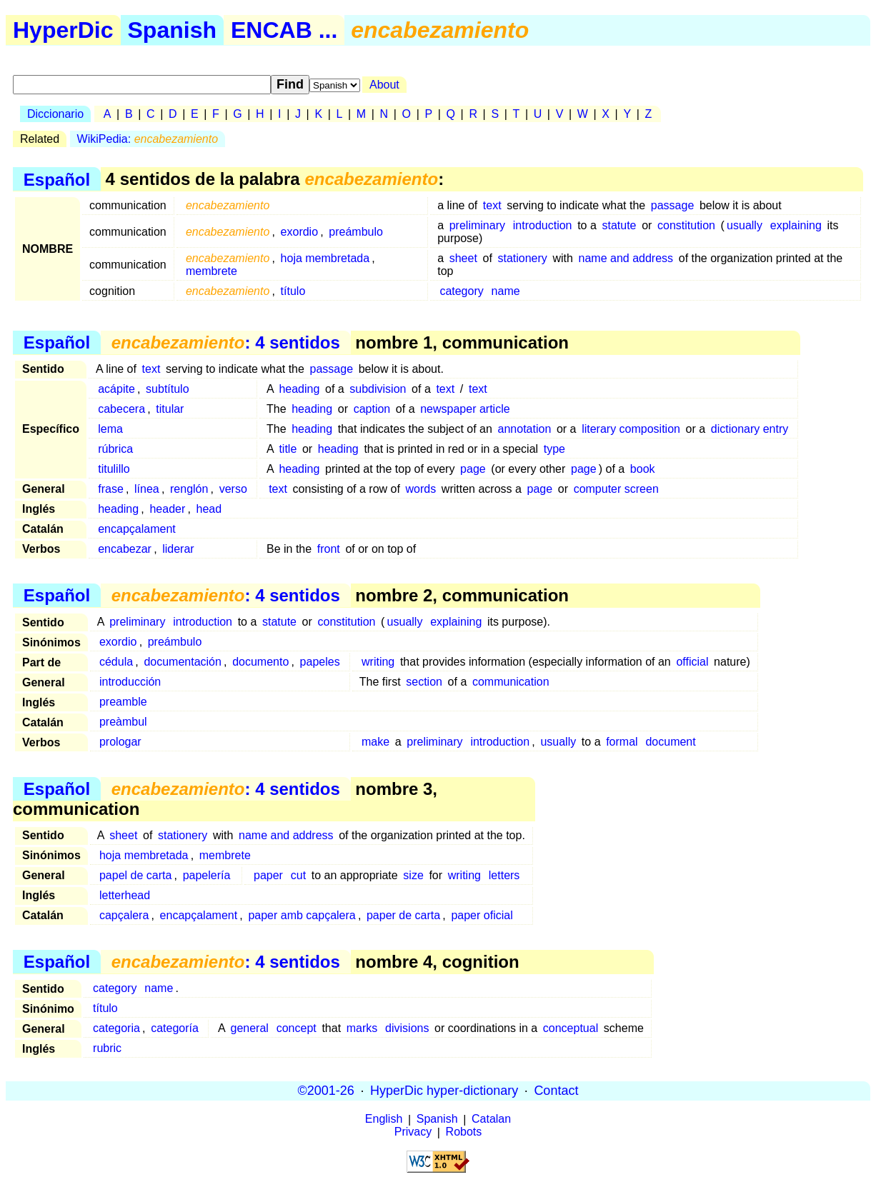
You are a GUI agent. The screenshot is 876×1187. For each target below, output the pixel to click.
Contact (556, 1090)
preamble (123, 702)
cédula (116, 662)
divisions (407, 1028)
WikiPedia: (147, 139)
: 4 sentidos (225, 342)
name (506, 291)
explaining (796, 225)
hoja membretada (325, 258)
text (492, 205)
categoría (175, 1028)
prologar (120, 742)
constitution (686, 225)
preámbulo (356, 232)
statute (619, 225)
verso (233, 489)
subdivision (377, 389)
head (209, 509)
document (670, 742)
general (250, 1028)
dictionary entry (750, 429)
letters (504, 875)
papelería (207, 875)
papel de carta (135, 875)
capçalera (124, 915)
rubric (107, 1048)
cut (298, 875)
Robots (464, 1132)
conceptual (570, 1028)
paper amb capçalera (301, 915)
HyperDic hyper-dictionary (444, 1090)
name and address (626, 258)
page (473, 469)
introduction (542, 225)
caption (372, 409)
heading (299, 389)
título (293, 291)
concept (297, 1028)
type (554, 449)
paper (268, 875)
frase (111, 489)
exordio (299, 232)
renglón (189, 489)
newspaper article (464, 409)
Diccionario (55, 114)
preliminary (477, 225)
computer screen (616, 489)
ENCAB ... (284, 30)
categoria (116, 1028)
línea (146, 489)
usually (744, 225)
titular (170, 409)
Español (57, 179)
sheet (463, 258)
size (413, 875)
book (642, 469)
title (288, 449)
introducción (130, 682)
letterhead (124, 895)
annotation (525, 429)
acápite (116, 389)
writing (378, 662)
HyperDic (63, 30)
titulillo (113, 469)
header (167, 509)
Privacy (413, 1132)
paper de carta (403, 915)
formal (621, 742)
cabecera (121, 409)
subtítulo (167, 389)
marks (362, 1028)
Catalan (491, 1119)
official (692, 662)
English (383, 1119)
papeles (320, 662)
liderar (178, 549)
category (461, 291)
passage (673, 205)
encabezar (124, 549)
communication (510, 682)
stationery (522, 258)
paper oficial (481, 915)
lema (110, 429)
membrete (211, 271)
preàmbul (123, 722)
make (375, 742)
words (421, 489)
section (424, 682)
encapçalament (137, 529)
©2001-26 (326, 1090)
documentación (183, 662)
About (384, 85)
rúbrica (115, 449)
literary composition (631, 429)
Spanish (172, 30)
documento (260, 662)
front (328, 549)
